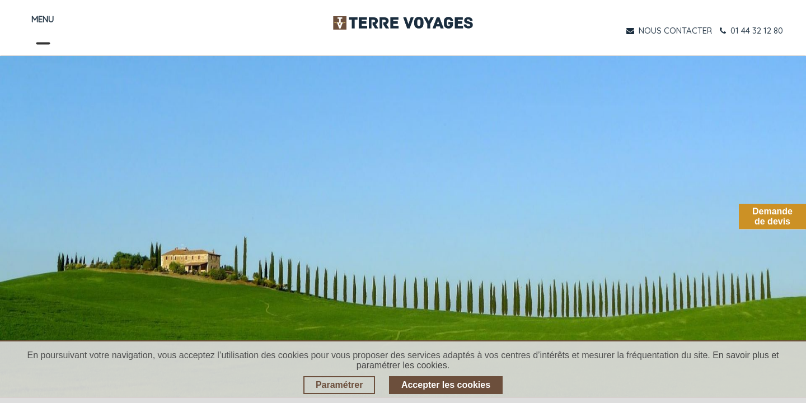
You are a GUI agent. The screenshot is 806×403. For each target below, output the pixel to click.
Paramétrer (339, 385)
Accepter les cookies (445, 385)
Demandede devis (772, 216)
